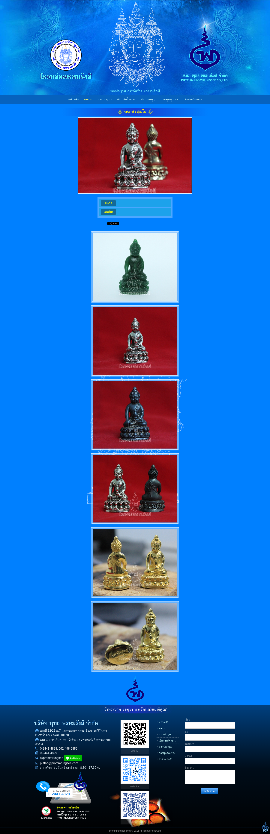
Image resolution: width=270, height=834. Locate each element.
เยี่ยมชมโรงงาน (126, 99)
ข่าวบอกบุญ (148, 99)
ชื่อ (186, 732)
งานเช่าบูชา (105, 99)
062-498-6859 (68, 748)
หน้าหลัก (73, 99)
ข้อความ (189, 767)
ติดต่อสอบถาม (193, 99)
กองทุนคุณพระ (170, 99)
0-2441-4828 (48, 748)
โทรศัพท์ (189, 744)
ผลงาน (88, 99)
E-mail (188, 755)
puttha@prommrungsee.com (59, 763)
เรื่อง (187, 720)
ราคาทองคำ (165, 759)
